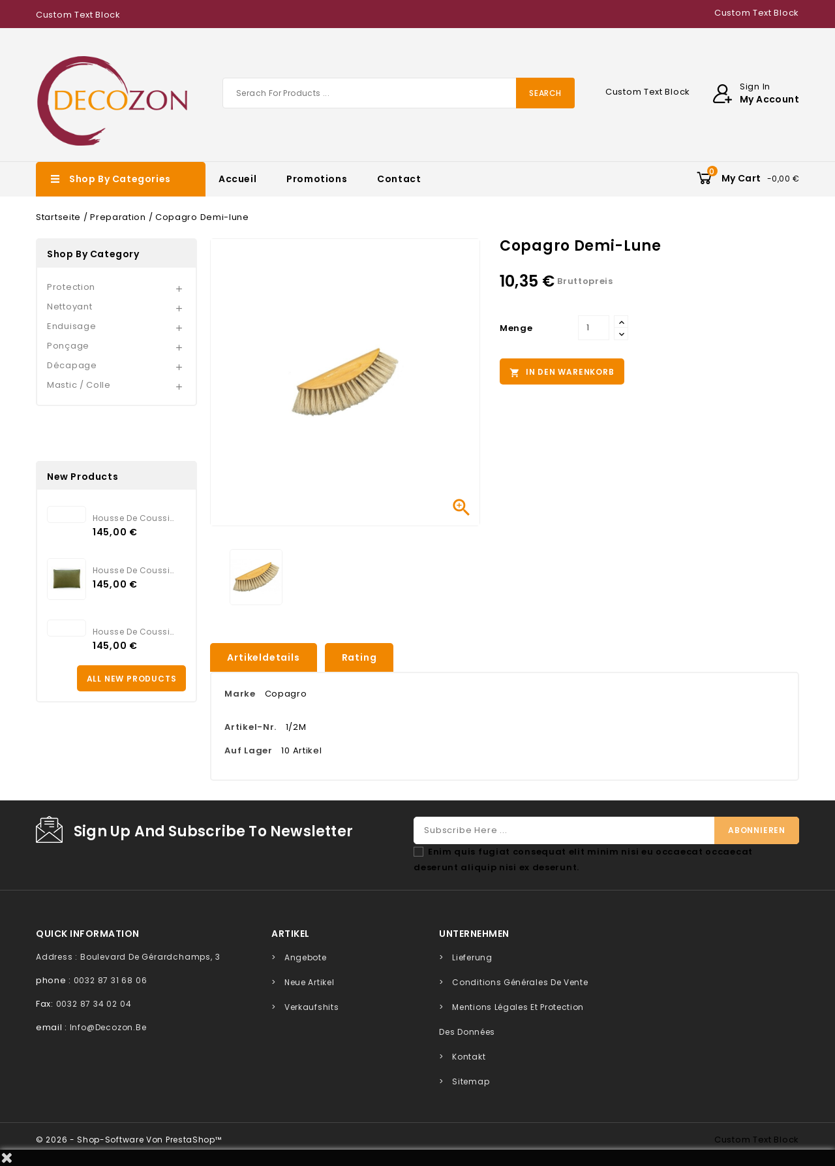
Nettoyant (69, 306)
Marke (240, 693)
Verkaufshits (311, 1007)
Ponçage (68, 345)
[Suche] (398, 93)
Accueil (237, 178)
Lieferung (472, 957)
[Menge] (593, 327)
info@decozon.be (108, 1027)
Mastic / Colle (79, 385)
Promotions (316, 178)
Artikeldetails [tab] (263, 657)
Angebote (305, 957)
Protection (71, 287)
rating (359, 657)
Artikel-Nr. (250, 727)
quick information (88, 933)
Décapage (72, 365)
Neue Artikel (309, 982)
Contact (399, 178)
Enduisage (71, 326)
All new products (132, 678)
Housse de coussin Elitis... (134, 518)
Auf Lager (248, 750)
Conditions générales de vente (520, 982)
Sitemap (470, 1081)
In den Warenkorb (562, 372)
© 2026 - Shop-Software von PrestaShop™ (129, 1139)
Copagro (286, 693)
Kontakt (468, 1056)
